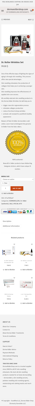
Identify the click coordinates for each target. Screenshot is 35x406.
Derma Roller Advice (9, 349)
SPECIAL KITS (17, 204)
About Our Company (9, 326)
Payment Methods (9, 353)
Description (7, 221)
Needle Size (5, 176)
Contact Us (6, 330)
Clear (4, 183)
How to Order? (7, 346)
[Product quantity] (5, 188)
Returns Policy (7, 359)
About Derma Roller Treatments (13, 333)
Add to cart (17, 188)
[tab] (17, 221)
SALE (11, 204)
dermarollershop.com (17, 9)
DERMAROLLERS (14, 201)
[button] (7, 193)
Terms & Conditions (9, 336)
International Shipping (10, 356)
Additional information (11, 226)
